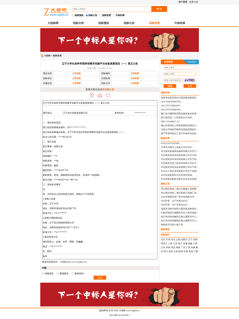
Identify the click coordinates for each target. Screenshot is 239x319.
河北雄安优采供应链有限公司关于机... (179, 159)
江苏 (175, 243)
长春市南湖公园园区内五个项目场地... (179, 213)
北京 (163, 239)
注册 (111, 89)
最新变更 (165, 92)
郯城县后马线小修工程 (172, 224)
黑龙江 (164, 243)
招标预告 (103, 23)
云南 (176, 251)
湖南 (178, 247)
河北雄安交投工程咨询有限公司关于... (179, 163)
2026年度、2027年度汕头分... (175, 201)
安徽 (185, 243)
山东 (163, 247)
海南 (193, 247)
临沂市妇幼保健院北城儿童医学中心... (179, 216)
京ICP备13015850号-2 (119, 315)
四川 (166, 251)
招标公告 (129, 23)
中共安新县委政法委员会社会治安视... (179, 179)
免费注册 (193, 2)
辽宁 (190, 239)
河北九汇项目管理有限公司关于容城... (179, 171)
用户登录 (182, 2)
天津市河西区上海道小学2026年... (177, 147)
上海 (170, 243)
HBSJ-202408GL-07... (171, 121)
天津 (168, 239)
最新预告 (165, 229)
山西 (178, 239)
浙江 (180, 243)
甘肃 (185, 251)
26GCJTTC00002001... (171, 105)
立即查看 (76, 73)
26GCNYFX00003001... (172, 109)
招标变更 (154, 23)
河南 (168, 247)
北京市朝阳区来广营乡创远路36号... (178, 197)
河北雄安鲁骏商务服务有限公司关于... (179, 151)
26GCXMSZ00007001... (172, 102)
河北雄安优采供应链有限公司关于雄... (179, 167)
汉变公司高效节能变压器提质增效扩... (179, 129)
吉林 (195, 239)
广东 (183, 247)
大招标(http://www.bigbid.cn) (73, 262)
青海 (191, 251)
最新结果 (165, 138)
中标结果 (179, 23)
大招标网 (53, 23)
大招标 (47, 55)
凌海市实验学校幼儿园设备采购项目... (179, 98)
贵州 (171, 251)
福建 (190, 243)
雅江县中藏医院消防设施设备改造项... (179, 113)
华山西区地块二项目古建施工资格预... (179, 189)
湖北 (173, 247)
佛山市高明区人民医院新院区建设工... (179, 125)
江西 (195, 243)
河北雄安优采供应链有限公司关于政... (179, 155)
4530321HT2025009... (171, 143)
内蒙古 (184, 239)
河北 (173, 239)
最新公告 (165, 184)
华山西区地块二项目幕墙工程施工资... (179, 193)
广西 (188, 247)
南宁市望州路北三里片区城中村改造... (179, 133)
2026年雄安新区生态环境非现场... (177, 175)
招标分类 (78, 23)
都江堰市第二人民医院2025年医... (177, 117)
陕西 (181, 251)
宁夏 (195, 251)
